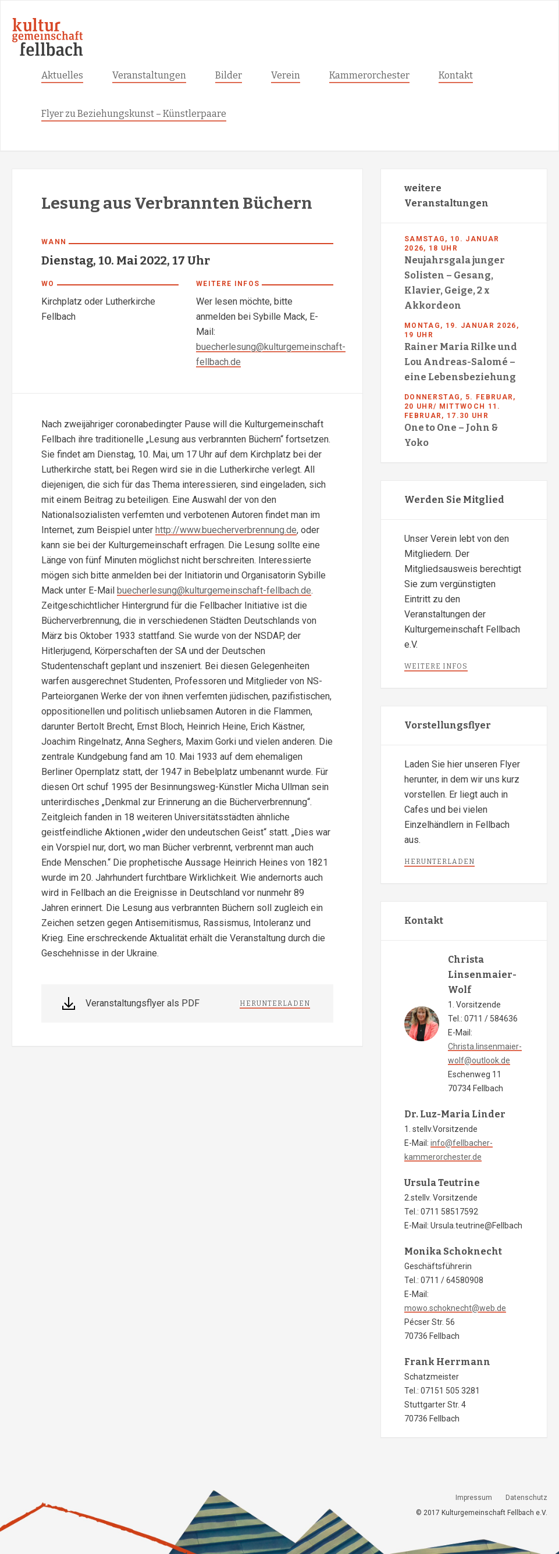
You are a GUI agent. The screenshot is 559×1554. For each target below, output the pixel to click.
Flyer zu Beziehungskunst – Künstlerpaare (133, 113)
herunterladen (275, 1003)
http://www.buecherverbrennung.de (226, 529)
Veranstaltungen (149, 75)
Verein (285, 75)
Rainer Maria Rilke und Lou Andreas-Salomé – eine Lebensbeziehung (460, 362)
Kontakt (456, 75)
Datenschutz (526, 1498)
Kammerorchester (369, 75)
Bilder (228, 75)
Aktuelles (62, 75)
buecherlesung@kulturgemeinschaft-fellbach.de (214, 590)
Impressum (473, 1498)
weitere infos (436, 666)
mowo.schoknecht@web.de (455, 1308)
